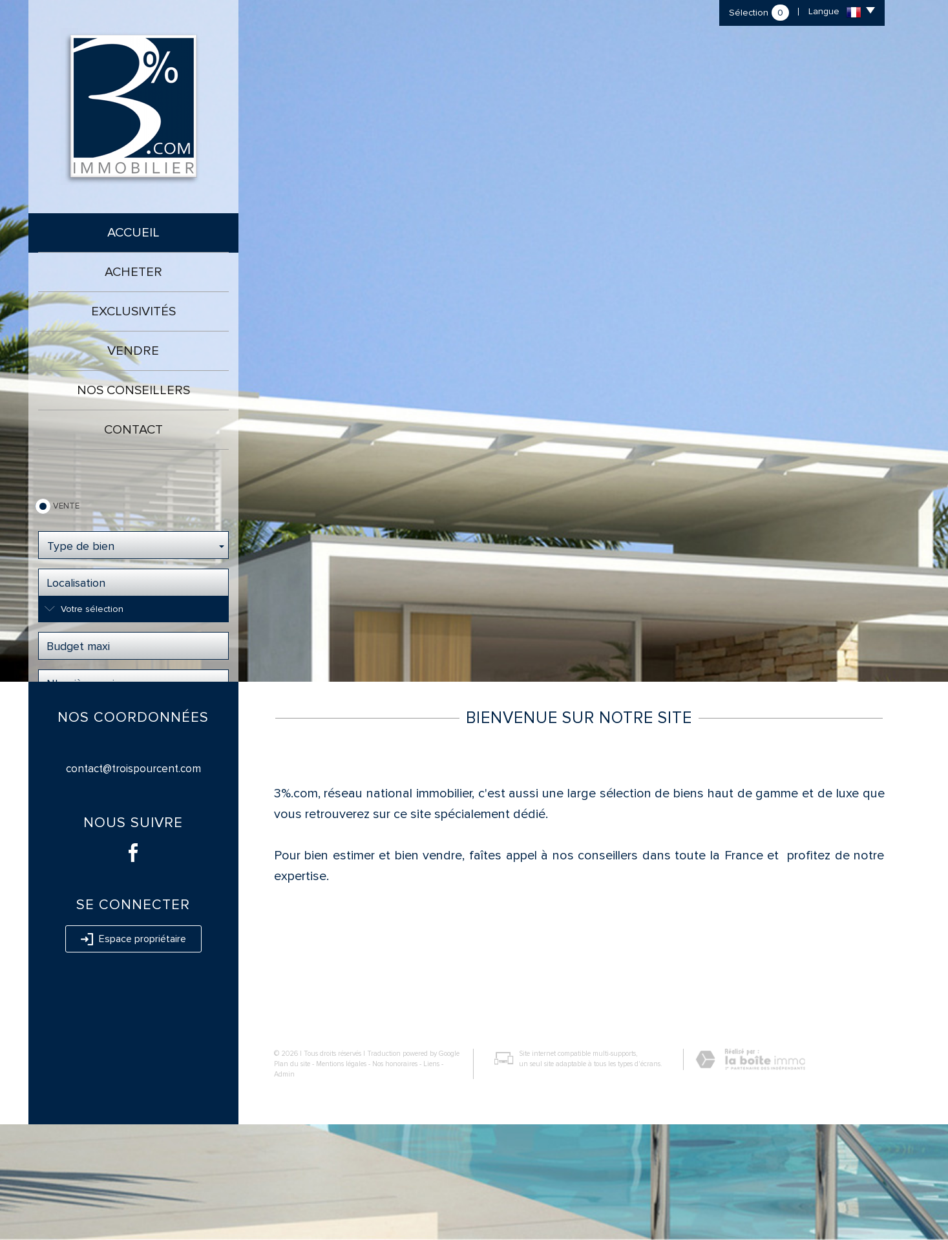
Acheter (133, 272)
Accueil (133, 232)
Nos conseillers (133, 390)
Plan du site (292, 1179)
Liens (431, 1179)
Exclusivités (133, 311)
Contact (133, 429)
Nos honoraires (394, 1179)
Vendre (133, 351)
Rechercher (133, 722)
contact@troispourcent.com (133, 884)
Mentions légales (341, 1179)
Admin (284, 1189)
